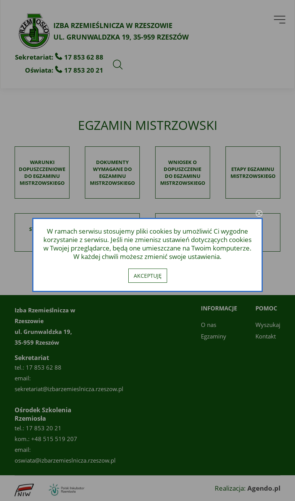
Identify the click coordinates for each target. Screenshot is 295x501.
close (259, 214)
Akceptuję (148, 275)
